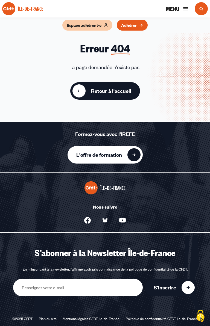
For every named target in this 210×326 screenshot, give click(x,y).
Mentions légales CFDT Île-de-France (91, 318)
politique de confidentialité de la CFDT (158, 269)
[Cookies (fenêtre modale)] (200, 316)
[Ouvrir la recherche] (201, 8)
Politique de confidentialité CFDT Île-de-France (162, 318)
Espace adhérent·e (87, 25)
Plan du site (48, 318)
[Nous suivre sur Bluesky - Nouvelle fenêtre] (105, 220)
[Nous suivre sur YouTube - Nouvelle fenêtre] (122, 220)
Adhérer (132, 25)
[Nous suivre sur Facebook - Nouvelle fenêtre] (87, 220)
